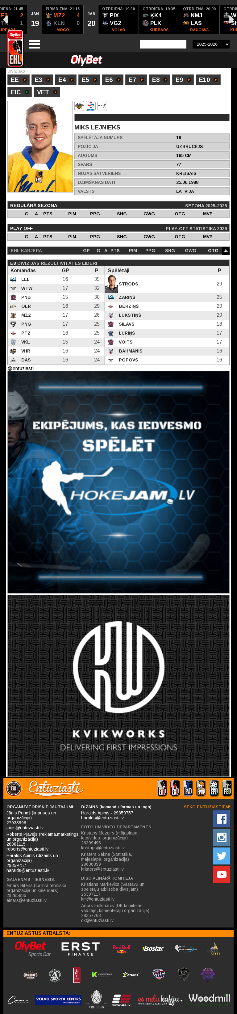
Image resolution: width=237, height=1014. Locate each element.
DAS (25, 359)
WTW (26, 288)
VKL (25, 342)
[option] (34, 19)
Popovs (128, 359)
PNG (25, 324)
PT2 (25, 333)
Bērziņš (128, 306)
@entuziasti (20, 368)
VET (47, 93)
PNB (25, 297)
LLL (25, 279)
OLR (25, 306)
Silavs (126, 324)
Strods (128, 283)
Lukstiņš (129, 315)
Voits (125, 342)
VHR (25, 351)
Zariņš (126, 297)
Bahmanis (130, 351)
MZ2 (25, 315)
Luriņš (126, 333)
